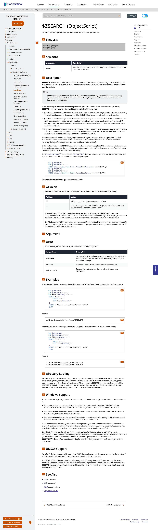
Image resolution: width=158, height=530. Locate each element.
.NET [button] (10, 139)
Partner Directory (128, 5)
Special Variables (19, 93)
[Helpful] (135, 28)
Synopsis (137, 34)
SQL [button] (10, 132)
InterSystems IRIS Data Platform (17, 17)
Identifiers (17, 106)
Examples (137, 43)
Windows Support (140, 48)
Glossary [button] (10, 157)
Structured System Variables (20, 97)
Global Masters (98, 5)
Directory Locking (140, 45)
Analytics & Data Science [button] (15, 155)
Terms (128, 519)
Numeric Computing (21, 126)
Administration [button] (12, 34)
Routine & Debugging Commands (21, 86)
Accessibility (144, 519)
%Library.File (78, 154)
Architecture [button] (11, 37)
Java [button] (10, 136)
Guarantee (135, 519)
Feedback (156, 269)
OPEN (46, 479)
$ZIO (46, 487)
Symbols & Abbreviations (22, 75)
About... (12, 46)
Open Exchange (82, 5)
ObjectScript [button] (13, 62)
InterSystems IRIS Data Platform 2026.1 (14, 10)
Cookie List (145, 522)
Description (138, 37)
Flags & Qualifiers (20, 116)
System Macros (19, 113)
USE (45, 483)
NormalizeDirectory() (53, 154)
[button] (43, 39)
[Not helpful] (139, 28)
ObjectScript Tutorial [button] (18, 129)
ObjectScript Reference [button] (19, 72)
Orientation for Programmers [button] (19, 49)
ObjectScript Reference (50, 10)
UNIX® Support (139, 51)
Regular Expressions (21, 119)
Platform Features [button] (15, 53)
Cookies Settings (134, 522)
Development (30, 10)
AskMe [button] (132, 15)
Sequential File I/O (51, 491)
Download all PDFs (12, 526)
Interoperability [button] (12, 152)
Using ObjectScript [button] (17, 69)
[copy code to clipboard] (121, 162)
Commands (18, 82)
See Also (137, 54)
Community (68, 5)
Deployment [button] (11, 31)
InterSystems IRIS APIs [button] (17, 145)
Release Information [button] (14, 29)
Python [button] (11, 59)
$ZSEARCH (68, 10)
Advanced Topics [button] (15, 148)
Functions (61, 10)
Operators (17, 79)
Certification (112, 5)
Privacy (123, 519)
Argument (137, 40)
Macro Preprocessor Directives (21, 102)
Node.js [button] (11, 142)
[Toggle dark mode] (145, 15)
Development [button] (11, 43)
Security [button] (9, 40)
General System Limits (21, 110)
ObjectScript (39, 10)
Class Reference (12, 519)
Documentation (53, 5)
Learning (40, 5)
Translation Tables (20, 122)
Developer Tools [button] (14, 56)
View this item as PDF (12, 523)
